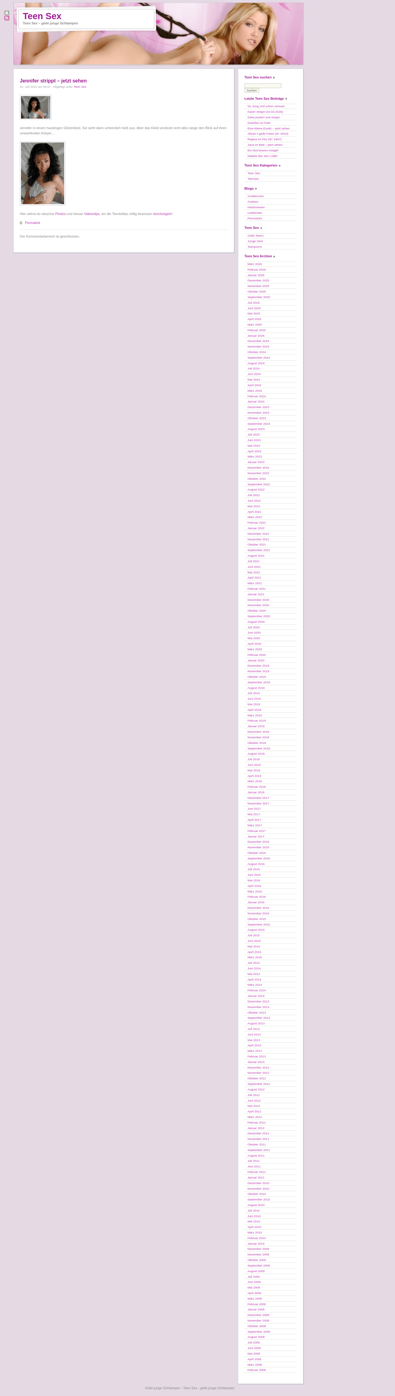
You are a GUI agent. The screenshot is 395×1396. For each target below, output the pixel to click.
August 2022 (255, 489)
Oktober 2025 (256, 291)
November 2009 (258, 1254)
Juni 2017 (254, 808)
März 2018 (254, 781)
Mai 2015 (253, 946)
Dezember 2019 (258, 665)
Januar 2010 (255, 1243)
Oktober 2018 (256, 742)
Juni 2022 (254, 500)
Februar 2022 (256, 522)
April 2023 (254, 451)
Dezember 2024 (258, 341)
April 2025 (254, 319)
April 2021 (254, 577)
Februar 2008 (256, 1370)
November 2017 (258, 803)
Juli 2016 (253, 869)
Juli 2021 (253, 561)
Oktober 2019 (256, 676)
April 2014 (254, 979)
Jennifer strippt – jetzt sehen (53, 80)
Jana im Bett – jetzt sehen (265, 144)
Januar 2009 (255, 1309)
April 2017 (254, 819)
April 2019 (254, 709)
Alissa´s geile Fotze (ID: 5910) (267, 133)
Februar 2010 (256, 1238)
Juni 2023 (254, 440)
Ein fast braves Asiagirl (262, 150)
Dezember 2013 (258, 1001)
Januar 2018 (255, 792)
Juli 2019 (253, 693)
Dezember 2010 (258, 1183)
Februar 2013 (256, 1056)
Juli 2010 (253, 1210)
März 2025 (254, 324)
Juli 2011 (253, 1160)
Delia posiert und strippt (263, 117)
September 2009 (258, 1265)
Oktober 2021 (256, 544)
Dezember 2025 (258, 280)
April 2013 (254, 1045)
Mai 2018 (253, 770)
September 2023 (258, 423)
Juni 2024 (254, 374)
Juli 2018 (253, 759)
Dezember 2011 (258, 1133)
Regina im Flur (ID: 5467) (264, 139)
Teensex (253, 178)
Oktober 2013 (256, 1012)
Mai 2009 (253, 1287)
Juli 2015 (253, 935)
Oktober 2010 (256, 1194)
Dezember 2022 (258, 467)
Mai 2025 (253, 313)
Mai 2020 (253, 638)
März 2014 (254, 984)
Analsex (252, 201)
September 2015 (258, 924)
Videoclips (92, 214)
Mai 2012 (253, 1105)
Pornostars (254, 218)
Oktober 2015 (256, 919)
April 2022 (254, 511)
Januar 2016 (255, 902)
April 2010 (254, 1227)
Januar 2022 (255, 528)
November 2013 (258, 1007)
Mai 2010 (253, 1221)
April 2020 (254, 643)
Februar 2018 (256, 786)
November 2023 (258, 412)
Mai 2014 (253, 974)
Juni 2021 (254, 566)
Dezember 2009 (258, 1248)
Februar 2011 (256, 1172)
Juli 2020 (253, 627)
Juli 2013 (253, 1029)
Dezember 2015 (258, 907)
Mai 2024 (253, 379)
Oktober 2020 (256, 610)
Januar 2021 (255, 594)
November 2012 (258, 1072)
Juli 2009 (253, 1276)
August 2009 (255, 1271)
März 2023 (254, 456)
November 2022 (258, 473)
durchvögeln (162, 214)
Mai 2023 (253, 445)
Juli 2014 (253, 962)
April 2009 (254, 1293)
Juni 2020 (254, 632)
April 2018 (254, 776)
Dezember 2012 (258, 1067)
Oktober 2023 (256, 418)
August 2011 (255, 1155)
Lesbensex (254, 212)
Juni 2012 (254, 1100)
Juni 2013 (254, 1034)
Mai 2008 (253, 1353)
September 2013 (258, 1017)
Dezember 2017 (258, 797)
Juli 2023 (253, 434)
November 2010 (258, 1188)
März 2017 (254, 825)
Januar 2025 (255, 335)
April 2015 (254, 952)
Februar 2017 (256, 831)
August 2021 (255, 555)
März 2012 (254, 1117)
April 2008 (254, 1359)
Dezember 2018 (258, 731)
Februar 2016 (256, 896)
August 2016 (255, 864)
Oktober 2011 (256, 1144)
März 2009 (254, 1298)
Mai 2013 (253, 1040)
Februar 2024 (256, 396)
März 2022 (254, 517)
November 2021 (258, 539)
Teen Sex (42, 16)
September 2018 (258, 748)
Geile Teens (255, 235)
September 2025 (258, 297)
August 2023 (255, 429)
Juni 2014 (254, 968)
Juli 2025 (253, 302)
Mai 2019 (253, 704)
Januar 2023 (255, 462)
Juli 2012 (253, 1095)
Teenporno (254, 246)
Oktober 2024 (256, 352)
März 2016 (254, 891)
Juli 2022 (253, 495)
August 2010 (255, 1205)
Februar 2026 (256, 269)
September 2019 (258, 682)
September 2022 (258, 484)
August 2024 (255, 363)
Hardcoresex (256, 207)
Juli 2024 (253, 368)
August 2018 (255, 753)
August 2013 (255, 1023)
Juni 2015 (254, 941)
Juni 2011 (254, 1166)
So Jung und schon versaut (266, 106)
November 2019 (258, 671)
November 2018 (258, 737)
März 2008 (254, 1364)
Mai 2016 (253, 880)
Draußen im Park (259, 122)
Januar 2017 (255, 836)
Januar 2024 (255, 401)
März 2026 (254, 264)
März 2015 (254, 957)
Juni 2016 (254, 874)
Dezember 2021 (258, 533)
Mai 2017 (253, 814)
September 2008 (258, 1331)
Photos (60, 214)
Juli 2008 (253, 1342)
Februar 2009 (256, 1304)
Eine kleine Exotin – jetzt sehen (268, 128)
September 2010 (258, 1199)
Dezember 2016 (258, 841)
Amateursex (255, 196)
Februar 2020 (256, 654)
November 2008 (258, 1320)
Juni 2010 (254, 1216)
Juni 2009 (254, 1282)
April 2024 (254, 385)
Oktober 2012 (256, 1078)
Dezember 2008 (258, 1315)
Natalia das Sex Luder (262, 156)
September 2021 (258, 550)
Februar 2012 (256, 1122)
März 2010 (254, 1232)
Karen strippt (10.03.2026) (265, 111)
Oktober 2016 (256, 852)
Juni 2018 (254, 764)
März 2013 (254, 1050)
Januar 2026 (255, 275)
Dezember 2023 (258, 407)
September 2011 (258, 1150)
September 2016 (258, 858)
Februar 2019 (256, 720)
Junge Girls (255, 241)
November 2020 (258, 605)
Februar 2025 (256, 330)
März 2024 (254, 390)
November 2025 (258, 286)
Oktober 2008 (256, 1326)
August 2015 (255, 929)
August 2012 (255, 1089)
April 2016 (254, 886)
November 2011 (258, 1139)
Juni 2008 (254, 1348)
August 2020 (255, 621)
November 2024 (258, 346)
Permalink (32, 223)
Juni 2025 (254, 308)
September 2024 (258, 357)
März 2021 (254, 583)
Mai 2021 (253, 572)
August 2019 (255, 688)
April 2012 (254, 1111)
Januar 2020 (255, 660)
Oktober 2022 (256, 478)
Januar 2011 (255, 1177)
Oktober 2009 (256, 1260)
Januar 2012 (255, 1128)
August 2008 (255, 1337)
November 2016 (258, 847)
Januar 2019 (255, 726)
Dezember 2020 (258, 599)
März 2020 (254, 649)
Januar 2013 (255, 1062)
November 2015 (258, 913)
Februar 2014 (256, 990)
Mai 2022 (253, 506)
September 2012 (258, 1084)
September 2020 (258, 616)
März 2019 (254, 715)
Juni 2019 (254, 698)
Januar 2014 (255, 995)
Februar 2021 (256, 588)
